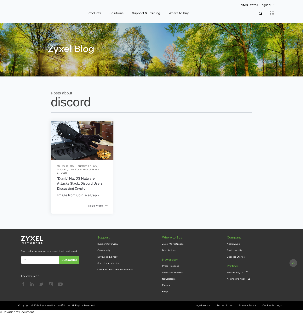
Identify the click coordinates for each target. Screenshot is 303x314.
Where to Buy (179, 13)
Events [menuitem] (166, 285)
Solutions (116, 13)
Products (94, 13)
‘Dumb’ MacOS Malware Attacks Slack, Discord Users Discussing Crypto (80, 183)
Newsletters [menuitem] (168, 279)
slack (93, 166)
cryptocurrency (88, 169)
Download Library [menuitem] (107, 256)
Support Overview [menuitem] (107, 244)
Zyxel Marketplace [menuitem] (173, 244)
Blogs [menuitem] (165, 291)
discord (62, 169)
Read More (98, 206)
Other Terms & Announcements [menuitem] (115, 269)
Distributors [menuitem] (168, 250)
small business (79, 166)
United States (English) (254, 5)
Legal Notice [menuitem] (202, 305)
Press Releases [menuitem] (170, 266)
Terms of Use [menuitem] (224, 305)
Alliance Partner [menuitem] (236, 279)
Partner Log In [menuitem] (235, 272)
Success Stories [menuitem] (236, 256)
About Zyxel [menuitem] (233, 244)
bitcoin (62, 172)
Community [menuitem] (103, 250)
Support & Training (146, 13)
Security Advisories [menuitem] (108, 263)
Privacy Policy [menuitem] (247, 305)
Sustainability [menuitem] (235, 250)
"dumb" (72, 169)
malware (62, 166)
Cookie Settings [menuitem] (272, 305)
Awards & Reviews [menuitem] (172, 272)
